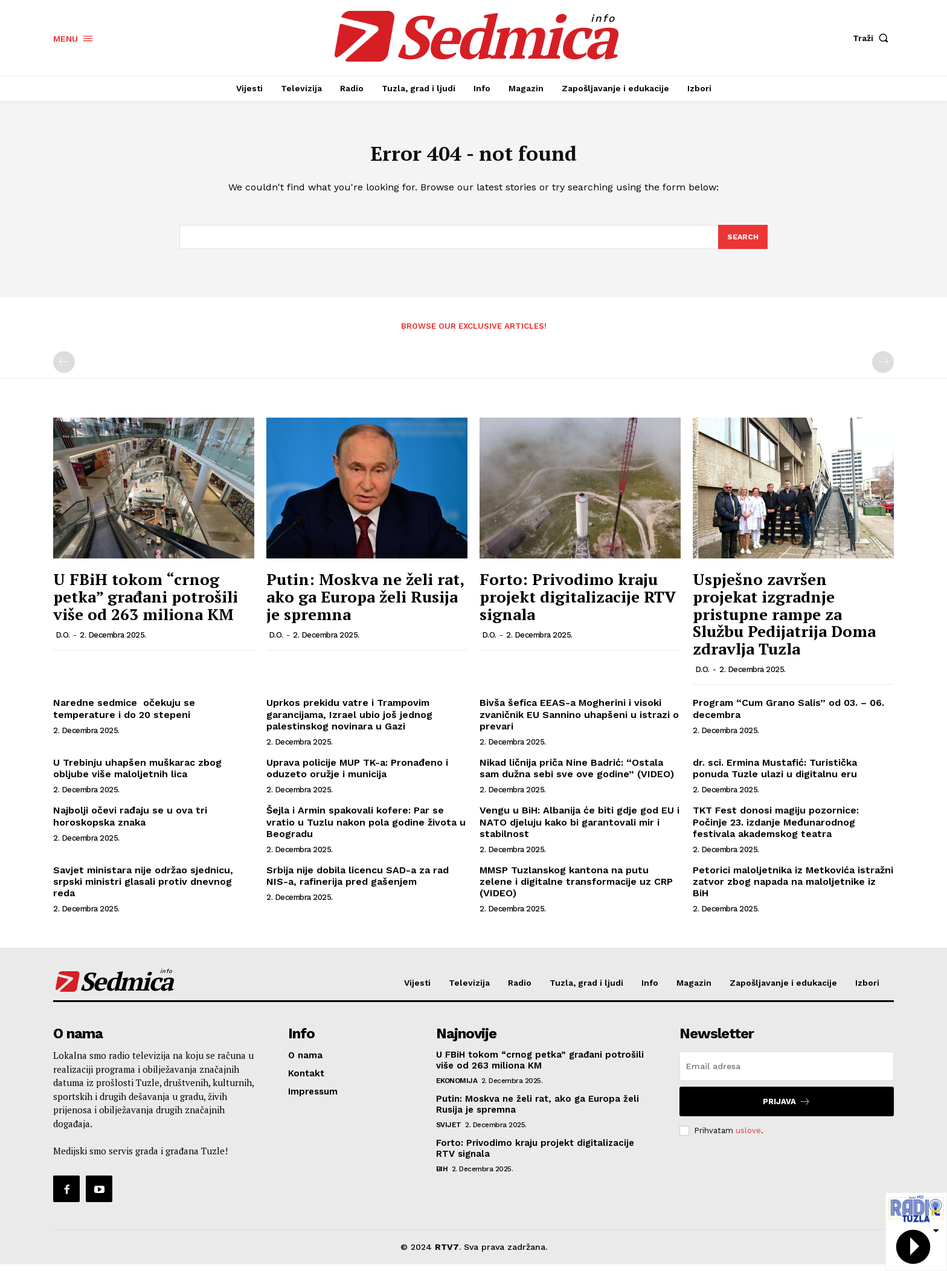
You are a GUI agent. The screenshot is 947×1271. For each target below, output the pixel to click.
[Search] (742, 243)
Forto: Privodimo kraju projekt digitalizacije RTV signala (578, 603)
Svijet (448, 1131)
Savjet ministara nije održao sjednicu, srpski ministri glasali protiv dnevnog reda (143, 888)
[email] (786, 1072)
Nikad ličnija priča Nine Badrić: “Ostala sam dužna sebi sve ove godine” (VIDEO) (577, 774)
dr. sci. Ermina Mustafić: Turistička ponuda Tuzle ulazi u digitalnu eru (775, 774)
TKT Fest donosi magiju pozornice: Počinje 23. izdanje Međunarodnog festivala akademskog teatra (776, 829)
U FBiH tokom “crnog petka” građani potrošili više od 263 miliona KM (145, 603)
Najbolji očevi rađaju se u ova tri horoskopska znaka (130, 823)
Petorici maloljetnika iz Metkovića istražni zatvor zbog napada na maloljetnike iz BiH (793, 888)
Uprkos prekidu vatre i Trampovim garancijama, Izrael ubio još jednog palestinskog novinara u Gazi (349, 721)
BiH (442, 1175)
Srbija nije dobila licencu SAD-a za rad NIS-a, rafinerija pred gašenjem (357, 882)
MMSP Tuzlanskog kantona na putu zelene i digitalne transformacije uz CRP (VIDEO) (576, 888)
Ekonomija (457, 1087)
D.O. (63, 641)
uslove (748, 1137)
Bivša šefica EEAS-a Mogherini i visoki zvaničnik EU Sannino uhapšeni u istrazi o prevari (579, 721)
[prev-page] (64, 369)
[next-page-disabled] (883, 369)
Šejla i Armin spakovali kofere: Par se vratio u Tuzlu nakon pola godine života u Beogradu (366, 829)
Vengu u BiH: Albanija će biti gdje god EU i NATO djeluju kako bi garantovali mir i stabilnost (579, 829)
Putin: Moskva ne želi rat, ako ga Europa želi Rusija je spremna (365, 603)
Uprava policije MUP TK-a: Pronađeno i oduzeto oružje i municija (357, 774)
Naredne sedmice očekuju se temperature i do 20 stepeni (124, 715)
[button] (873, 38)
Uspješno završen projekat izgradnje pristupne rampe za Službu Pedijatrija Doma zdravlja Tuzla (784, 620)
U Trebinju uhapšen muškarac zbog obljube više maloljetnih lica (137, 774)
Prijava (787, 1108)
